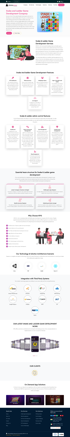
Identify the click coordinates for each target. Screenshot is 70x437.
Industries (45, 5)
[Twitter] (59, 415)
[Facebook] (53, 415)
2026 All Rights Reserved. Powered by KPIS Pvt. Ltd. (17, 433)
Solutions (50, 5)
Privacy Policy (8, 435)
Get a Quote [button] (16, 1)
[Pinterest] (62, 415)
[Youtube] (61, 415)
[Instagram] (55, 415)
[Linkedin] (51, 415)
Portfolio (55, 5)
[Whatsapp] (57, 415)
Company (25, 5)
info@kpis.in (8, 1)
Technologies (38, 5)
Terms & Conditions (16, 435)
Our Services (31, 5)
